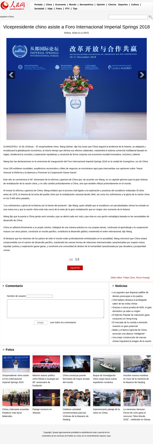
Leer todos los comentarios (63, 322)
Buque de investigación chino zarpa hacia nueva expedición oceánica (105, 378)
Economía (60, 4)
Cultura (135, 4)
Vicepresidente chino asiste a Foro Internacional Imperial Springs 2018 (15, 378)
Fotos (59, 8)
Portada (38, 4)
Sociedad (39, 8)
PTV (67, 8)
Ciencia (112, 4)
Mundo (72, 4)
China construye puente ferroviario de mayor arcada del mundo (76, 378)
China (49, 4)
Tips (75, 8)
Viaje (49, 8)
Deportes (123, 4)
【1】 (71, 259)
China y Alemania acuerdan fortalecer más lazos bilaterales (15, 412)
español (3, 17)
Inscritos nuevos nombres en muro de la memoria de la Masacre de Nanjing (136, 378)
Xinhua (67, 33)
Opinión (101, 4)
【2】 (77, 259)
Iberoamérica (86, 4)
